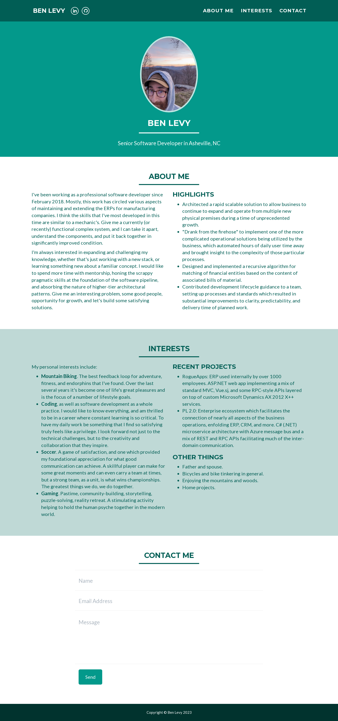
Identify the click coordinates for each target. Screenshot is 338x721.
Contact (292, 13)
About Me (218, 13)
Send (90, 677)
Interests (256, 13)
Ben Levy (50, 13)
